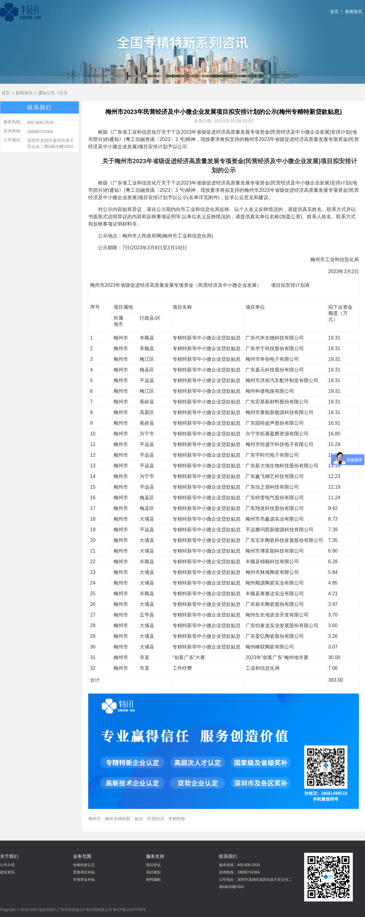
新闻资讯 (353, 11)
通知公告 (46, 92)
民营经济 (155, 818)
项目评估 (153, 865)
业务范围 (82, 856)
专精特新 (176, 818)
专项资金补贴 (84, 879)
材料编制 (153, 879)
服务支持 (155, 856)
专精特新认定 (84, 865)
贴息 (139, 818)
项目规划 (153, 872)
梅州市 (94, 818)
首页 (334, 11)
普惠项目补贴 (84, 872)
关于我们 (9, 856)
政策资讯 (7, 872)
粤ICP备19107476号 (129, 910)
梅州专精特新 (117, 818)
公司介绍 (7, 865)
